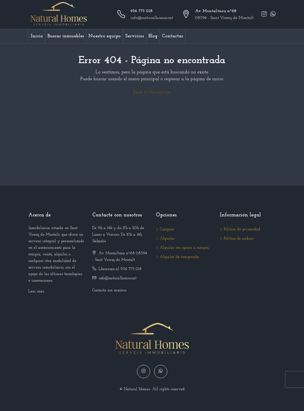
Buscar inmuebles (65, 36)
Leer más (36, 291)
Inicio (37, 36)
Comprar (167, 229)
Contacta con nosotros (109, 290)
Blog (153, 36)
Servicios (134, 36)
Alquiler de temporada (179, 257)
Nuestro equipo (104, 36)
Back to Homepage (152, 92)
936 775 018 (141, 11)
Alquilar (167, 239)
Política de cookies (238, 239)
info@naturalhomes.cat (151, 18)
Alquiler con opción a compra (184, 248)
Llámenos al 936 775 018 (120, 269)
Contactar (172, 36)
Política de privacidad (242, 229)
